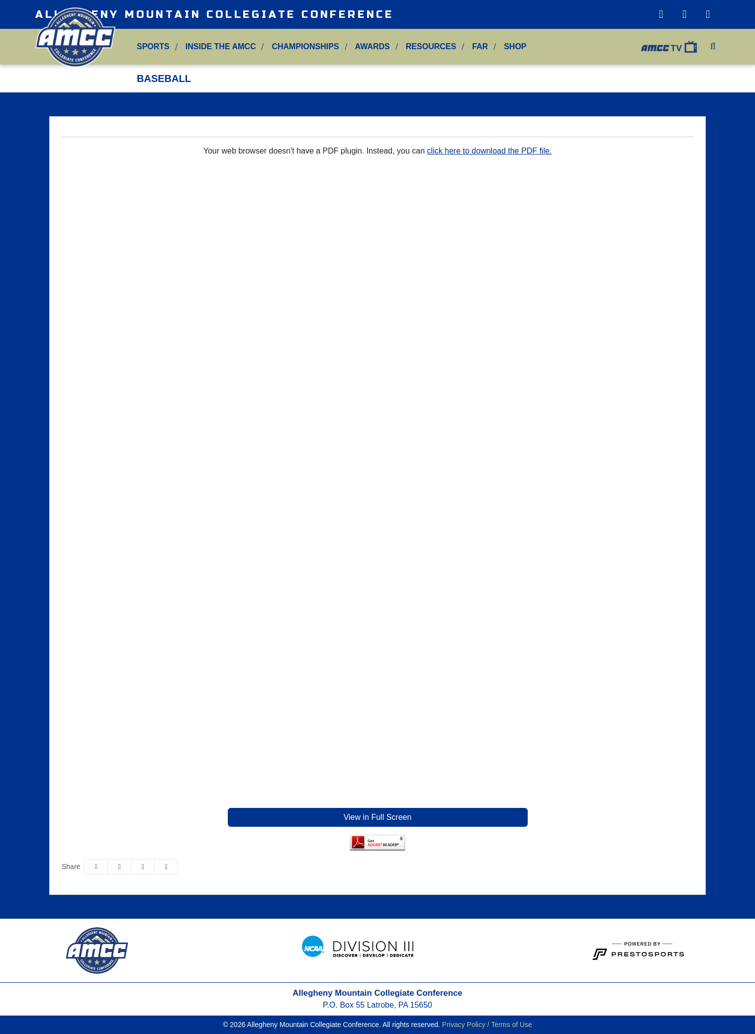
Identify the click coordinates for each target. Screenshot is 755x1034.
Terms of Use (511, 1025)
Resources (431, 46)
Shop (515, 46)
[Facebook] (708, 14)
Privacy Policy (463, 1025)
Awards (372, 46)
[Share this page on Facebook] (96, 867)
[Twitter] (684, 14)
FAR (480, 46)
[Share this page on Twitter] (119, 867)
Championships (305, 46)
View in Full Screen (378, 817)
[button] (153, 47)
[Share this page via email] (143, 867)
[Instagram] (660, 14)
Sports (153, 46)
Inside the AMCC (221, 46)
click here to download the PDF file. (489, 151)
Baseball (164, 78)
